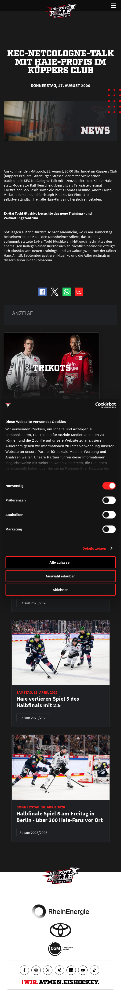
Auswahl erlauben (60, 576)
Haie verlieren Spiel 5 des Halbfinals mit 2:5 (47, 702)
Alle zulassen (60, 562)
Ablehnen (60, 590)
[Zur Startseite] (60, 11)
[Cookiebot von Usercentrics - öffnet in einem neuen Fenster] (95, 405)
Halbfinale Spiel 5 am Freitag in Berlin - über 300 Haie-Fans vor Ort (59, 816)
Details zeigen (94, 548)
